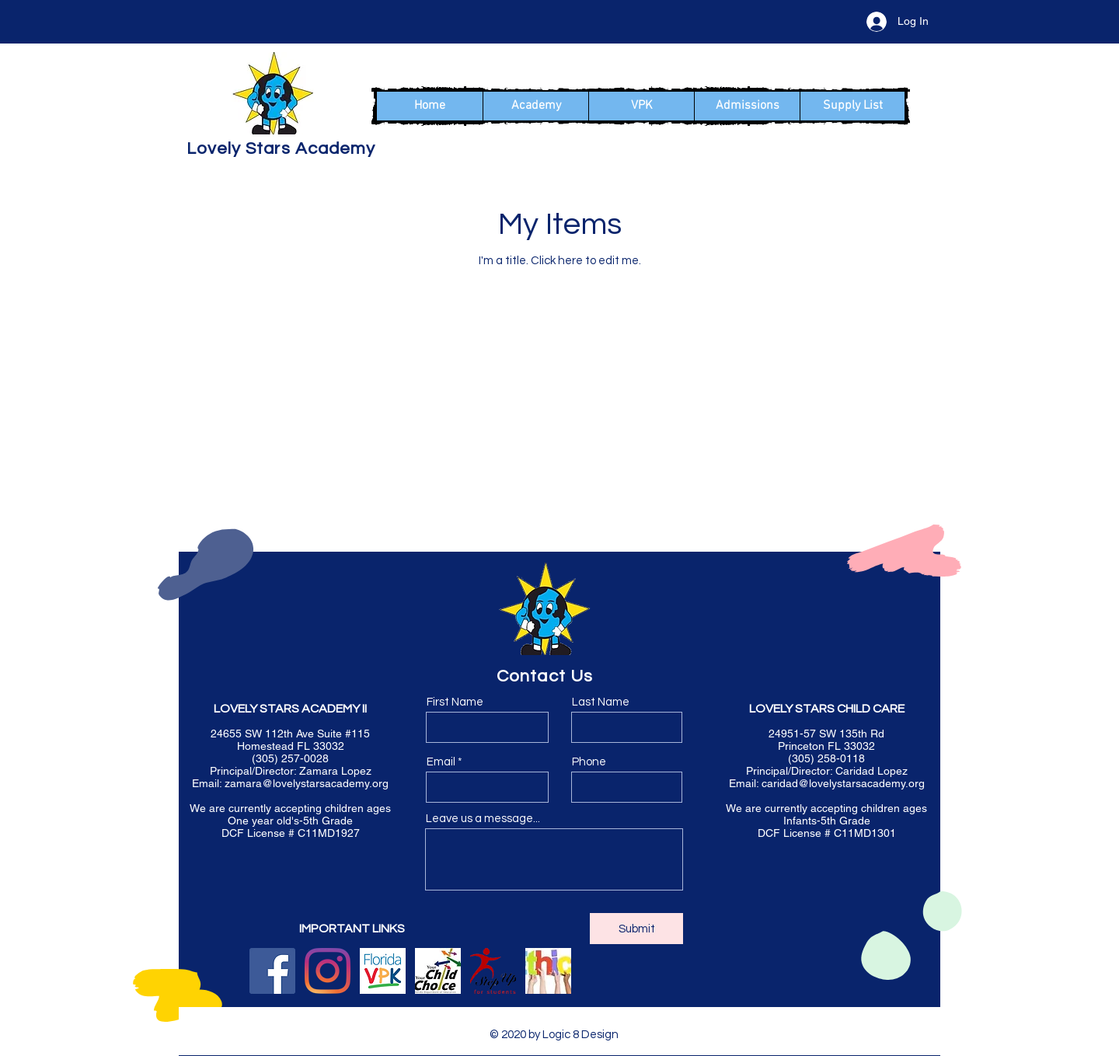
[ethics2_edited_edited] (548, 971)
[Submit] (636, 928)
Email (441, 762)
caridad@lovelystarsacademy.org (843, 783)
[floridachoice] (438, 971)
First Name (455, 702)
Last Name (600, 702)
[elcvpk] (383, 971)
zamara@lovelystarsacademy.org (307, 783)
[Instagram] (327, 971)
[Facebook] (272, 971)
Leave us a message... (483, 818)
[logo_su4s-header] (493, 971)
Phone (589, 762)
